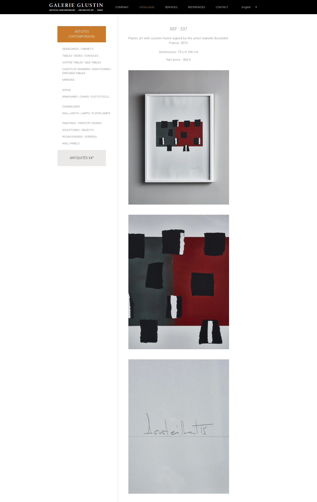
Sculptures (70, 130)
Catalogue (146, 7)
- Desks (77, 55)
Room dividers (72, 136)
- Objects (87, 130)
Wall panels (70, 143)
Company (122, 7)
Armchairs (69, 96)
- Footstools (99, 96)
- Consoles (90, 55)
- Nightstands (100, 69)
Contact (222, 7)
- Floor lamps (100, 113)
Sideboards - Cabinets (77, 48)
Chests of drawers (76, 69)
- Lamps (84, 113)
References (196, 7)
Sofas (66, 89)
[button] (246, 7)
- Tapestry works (88, 123)
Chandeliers (71, 106)
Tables (67, 55)
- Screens (90, 136)
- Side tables (92, 62)
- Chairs (83, 96)
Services (171, 7)
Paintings (69, 123)
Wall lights (70, 113)
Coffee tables (72, 62)
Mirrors (68, 79)
